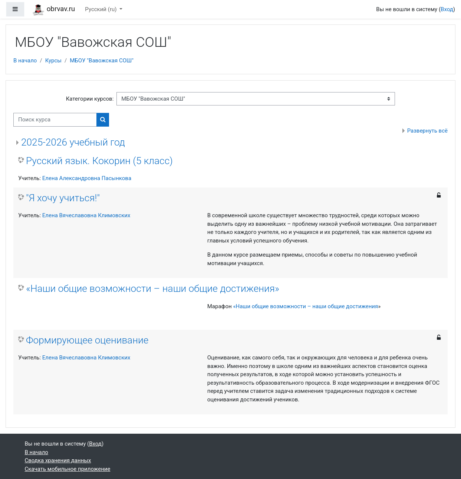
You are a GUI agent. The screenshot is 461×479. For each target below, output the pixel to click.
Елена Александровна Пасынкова (86, 178)
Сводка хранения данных (58, 460)
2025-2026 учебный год (73, 142)
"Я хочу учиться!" (63, 197)
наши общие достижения (345, 306)
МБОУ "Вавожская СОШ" (102, 60)
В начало (25, 60)
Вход (447, 9)
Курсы (53, 60)
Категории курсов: (90, 98)
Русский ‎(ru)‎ (101, 9)
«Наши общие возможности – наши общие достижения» (152, 288)
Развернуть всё (427, 130)
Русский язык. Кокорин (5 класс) (99, 160)
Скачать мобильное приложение (68, 469)
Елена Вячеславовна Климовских (86, 215)
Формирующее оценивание (87, 340)
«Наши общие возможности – (272, 306)
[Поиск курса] (55, 120)
